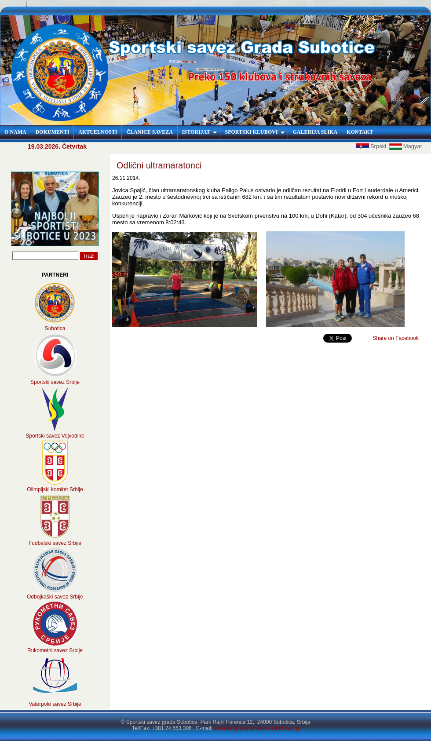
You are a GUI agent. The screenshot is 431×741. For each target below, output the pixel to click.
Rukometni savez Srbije (55, 650)
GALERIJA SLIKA (314, 132)
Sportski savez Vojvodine (55, 436)
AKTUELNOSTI (97, 132)
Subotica (55, 328)
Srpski (372, 146)
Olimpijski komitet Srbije (55, 489)
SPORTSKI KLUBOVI (255, 132)
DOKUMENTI (52, 132)
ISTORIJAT (200, 132)
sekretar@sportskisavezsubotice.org (256, 728)
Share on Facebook (396, 338)
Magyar (405, 146)
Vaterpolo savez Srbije (55, 704)
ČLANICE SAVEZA (149, 132)
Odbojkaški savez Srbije (55, 597)
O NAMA (15, 132)
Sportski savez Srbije (55, 382)
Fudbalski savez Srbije (55, 543)
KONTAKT (360, 132)
